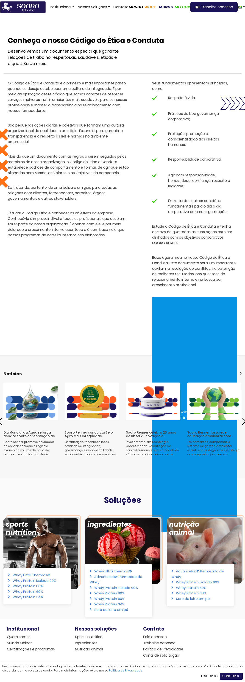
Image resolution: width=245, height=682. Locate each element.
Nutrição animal (184, 528)
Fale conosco (155, 636)
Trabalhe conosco (217, 7)
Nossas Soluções (92, 7)
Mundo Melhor (19, 643)
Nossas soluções (96, 628)
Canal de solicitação (161, 655)
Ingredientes (109, 524)
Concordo (231, 676)
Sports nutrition (89, 636)
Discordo (209, 676)
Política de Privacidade (163, 649)
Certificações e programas (31, 649)
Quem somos (19, 636)
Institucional (60, 7)
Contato (120, 7)
